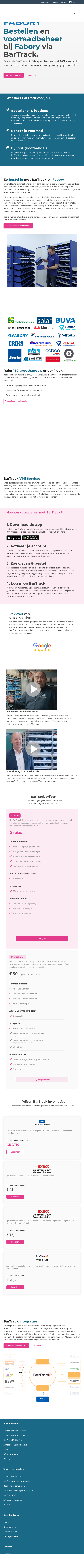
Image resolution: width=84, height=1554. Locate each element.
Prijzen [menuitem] (7, 1459)
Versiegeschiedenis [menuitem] (12, 1536)
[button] (80, 6)
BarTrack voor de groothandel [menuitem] (17, 1481)
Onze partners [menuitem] (10, 1527)
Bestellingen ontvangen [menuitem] (14, 1486)
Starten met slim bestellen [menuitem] (15, 1430)
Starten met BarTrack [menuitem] (13, 1476)
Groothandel (77, 2)
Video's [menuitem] (7, 1449)
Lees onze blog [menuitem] (10, 1531)
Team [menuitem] (6, 1522)
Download (45, 2)
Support (55, 2)
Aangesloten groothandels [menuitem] (15, 1445)
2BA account (24, 891)
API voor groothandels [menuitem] (13, 1500)
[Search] (74, 7)
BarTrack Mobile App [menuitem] (13, 1440)
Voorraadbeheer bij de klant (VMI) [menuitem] (18, 1490)
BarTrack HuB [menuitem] (10, 1495)
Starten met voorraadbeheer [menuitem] (16, 1435)
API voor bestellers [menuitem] (12, 1454)
